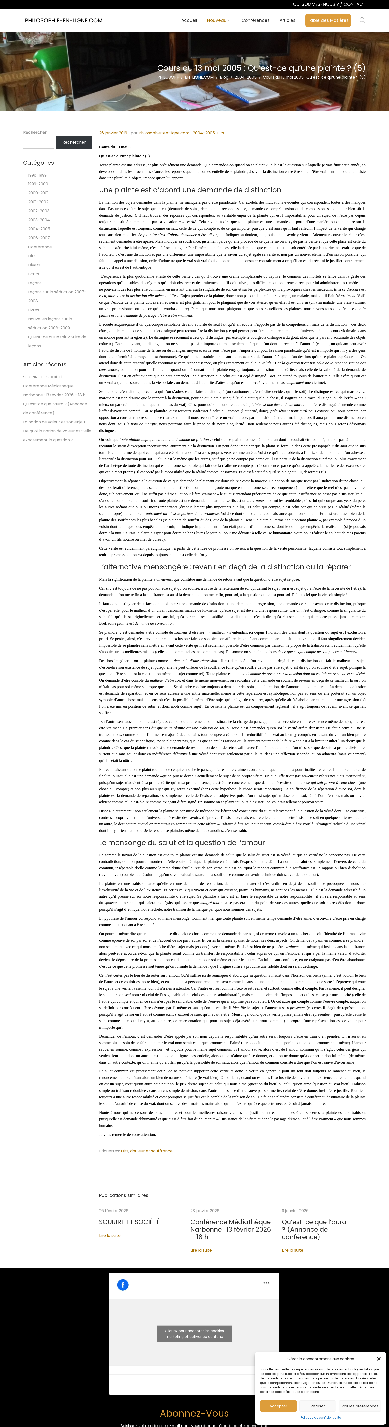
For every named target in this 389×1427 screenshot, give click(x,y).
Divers (34, 265)
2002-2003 (39, 211)
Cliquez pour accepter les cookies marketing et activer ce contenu (194, 1324)
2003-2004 (39, 220)
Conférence (40, 247)
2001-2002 (38, 202)
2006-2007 (39, 238)
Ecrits (33, 274)
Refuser (318, 1406)
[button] (379, 1358)
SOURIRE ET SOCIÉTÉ (119, 1222)
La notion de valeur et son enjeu (54, 422)
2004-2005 (204, 133)
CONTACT (355, 4)
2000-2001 (38, 193)
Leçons (35, 283)
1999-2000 (38, 184)
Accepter (278, 1406)
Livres (33, 310)
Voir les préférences (360, 1406)
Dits (220, 133)
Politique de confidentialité (321, 1417)
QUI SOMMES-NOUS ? (316, 4)
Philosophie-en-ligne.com (164, 133)
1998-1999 (37, 175)
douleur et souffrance (151, 1151)
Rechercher (35, 132)
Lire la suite (110, 1235)
